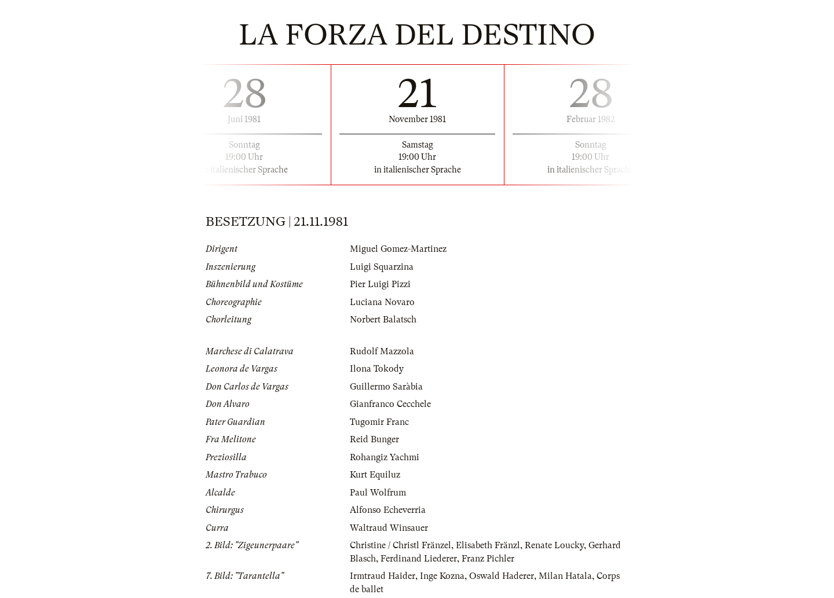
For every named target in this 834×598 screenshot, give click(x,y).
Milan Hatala (565, 576)
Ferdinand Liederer (419, 558)
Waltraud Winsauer (389, 528)
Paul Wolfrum (378, 492)
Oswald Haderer (501, 576)
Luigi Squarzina (382, 267)
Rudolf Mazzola (382, 351)
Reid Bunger (374, 439)
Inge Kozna (442, 576)
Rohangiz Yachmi (384, 457)
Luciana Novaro (382, 302)
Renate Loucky (554, 545)
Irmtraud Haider (382, 576)
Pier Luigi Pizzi (380, 284)
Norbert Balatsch (383, 319)
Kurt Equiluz (375, 474)
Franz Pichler (488, 558)
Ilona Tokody (377, 369)
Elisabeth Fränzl (488, 545)
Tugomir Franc (379, 422)
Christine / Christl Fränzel (400, 545)
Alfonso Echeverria (388, 510)
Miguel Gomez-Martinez (398, 249)
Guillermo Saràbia (386, 386)
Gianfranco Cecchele (390, 404)
